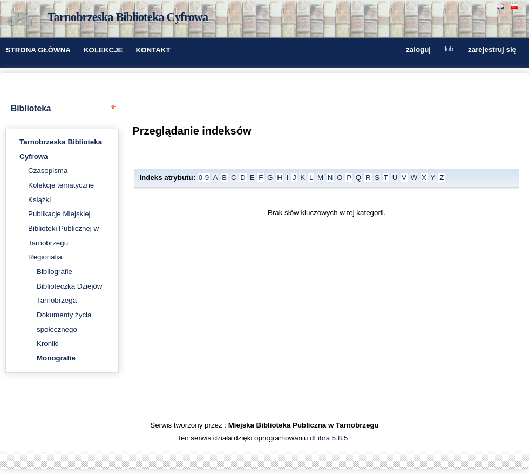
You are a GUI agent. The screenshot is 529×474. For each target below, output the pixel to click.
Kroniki (48, 343)
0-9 (204, 177)
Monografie (56, 358)
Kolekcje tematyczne (61, 185)
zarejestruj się (492, 50)
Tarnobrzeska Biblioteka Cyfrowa (128, 17)
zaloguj (418, 50)
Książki (39, 200)
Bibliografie (54, 272)
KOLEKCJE (103, 50)
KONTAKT (152, 50)
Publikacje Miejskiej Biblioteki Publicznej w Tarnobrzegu (63, 228)
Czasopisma (47, 170)
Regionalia (45, 257)
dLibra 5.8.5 (330, 438)
